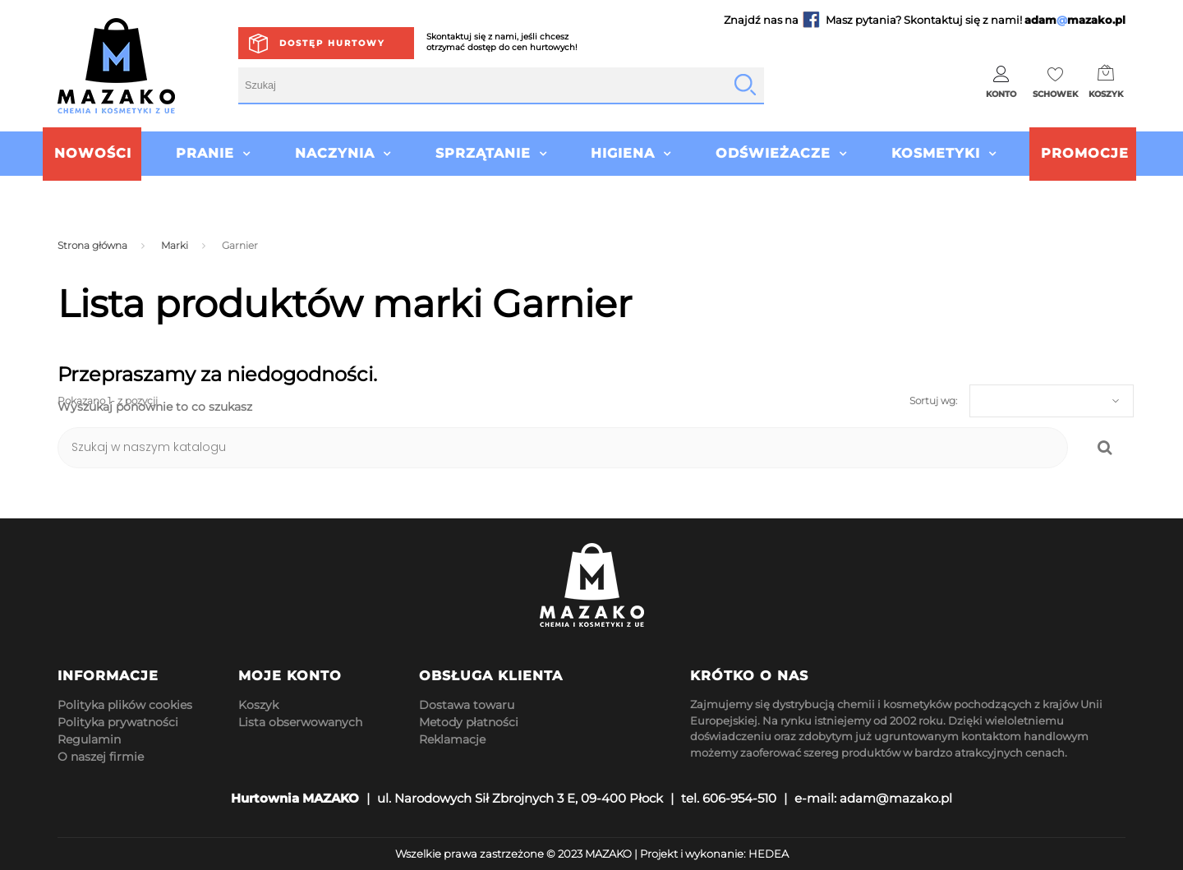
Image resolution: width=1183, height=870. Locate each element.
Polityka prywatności (118, 722)
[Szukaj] (563, 447)
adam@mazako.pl (896, 798)
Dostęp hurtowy (332, 43)
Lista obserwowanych (300, 722)
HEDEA (768, 853)
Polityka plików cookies (125, 704)
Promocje (1085, 153)
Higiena (623, 153)
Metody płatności (468, 722)
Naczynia (335, 153)
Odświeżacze (773, 153)
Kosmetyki (935, 153)
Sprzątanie (483, 153)
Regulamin (89, 739)
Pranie (205, 153)
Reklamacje (452, 739)
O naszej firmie (101, 756)
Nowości (92, 153)
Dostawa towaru (466, 704)
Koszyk (258, 704)
